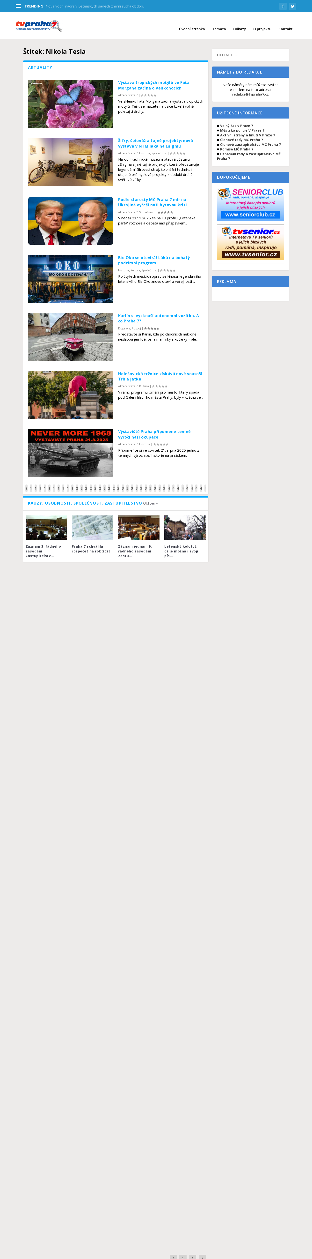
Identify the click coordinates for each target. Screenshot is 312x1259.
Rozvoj (136, 321)
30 (123, 484)
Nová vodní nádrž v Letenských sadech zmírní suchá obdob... (95, 6)
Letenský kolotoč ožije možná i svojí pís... (181, 544)
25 (100, 484)
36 (150, 484)
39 (164, 484)
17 (63, 484)
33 (137, 484)
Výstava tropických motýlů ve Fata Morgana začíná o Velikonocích (154, 78)
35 (146, 484)
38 (160, 484)
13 (45, 484)
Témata (219, 22)
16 (59, 484)
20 (77, 484)
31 (127, 484)
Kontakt (286, 22)
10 (31, 484)
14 (49, 484)
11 (36, 484)
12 (40, 484)
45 (192, 484)
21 (81, 484)
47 (201, 484)
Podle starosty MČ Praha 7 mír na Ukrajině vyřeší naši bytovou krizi (152, 195)
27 (109, 484)
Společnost (159, 146)
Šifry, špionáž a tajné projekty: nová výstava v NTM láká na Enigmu (155, 136)
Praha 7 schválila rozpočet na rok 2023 (91, 541)
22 (86, 484)
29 (118, 484)
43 (182, 484)
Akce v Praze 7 (128, 88)
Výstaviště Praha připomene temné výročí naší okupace (154, 427)
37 (155, 484)
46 (196, 484)
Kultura (135, 263)
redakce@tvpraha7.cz (250, 87)
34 (141, 484)
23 (91, 484)
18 (68, 484)
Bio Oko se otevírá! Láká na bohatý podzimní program (154, 253)
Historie (144, 146)
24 (95, 484)
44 (187, 484)
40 (169, 484)
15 (54, 484)
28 (114, 484)
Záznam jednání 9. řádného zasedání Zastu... (135, 544)
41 (173, 484)
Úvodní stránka (192, 22)
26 (104, 484)
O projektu (262, 22)
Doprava (124, 321)
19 (72, 484)
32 (132, 484)
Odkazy (239, 22)
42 (178, 484)
